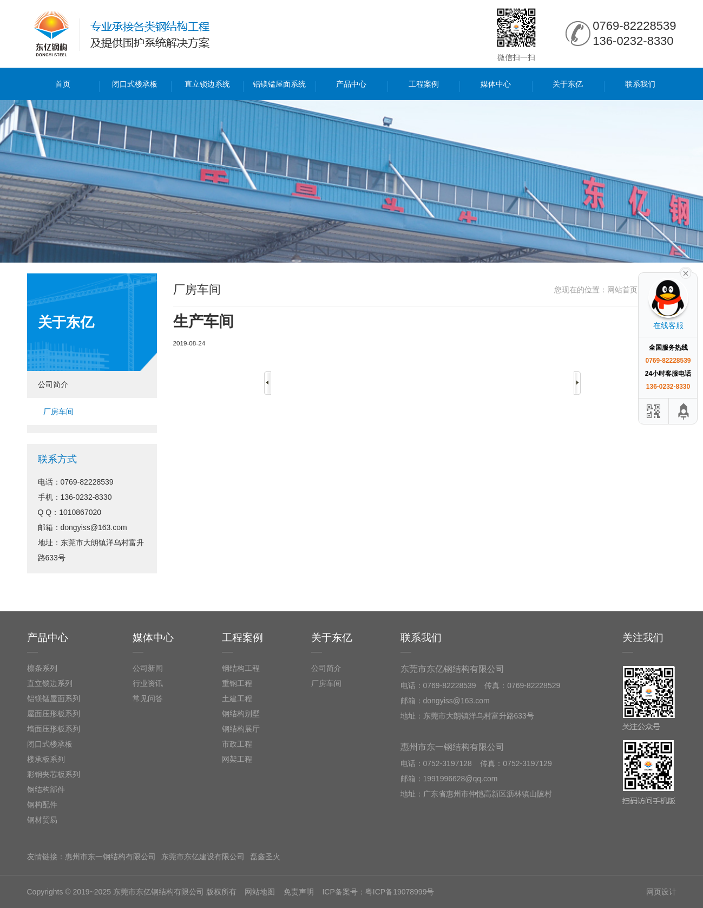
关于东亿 (568, 84)
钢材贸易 (42, 819)
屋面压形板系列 (53, 713)
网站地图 (260, 891)
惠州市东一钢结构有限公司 (110, 856)
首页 (62, 84)
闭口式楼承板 (134, 84)
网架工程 (237, 759)
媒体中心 (496, 84)
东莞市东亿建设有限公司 (203, 856)
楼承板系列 (46, 759)
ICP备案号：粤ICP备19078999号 (378, 891)
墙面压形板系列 (53, 728)
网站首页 (622, 289)
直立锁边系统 (207, 84)
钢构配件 (42, 804)
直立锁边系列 (50, 683)
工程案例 (424, 84)
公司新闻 (148, 668)
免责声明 (299, 891)
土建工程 (237, 698)
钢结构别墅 (241, 713)
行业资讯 (148, 683)
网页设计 (661, 891)
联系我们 (640, 84)
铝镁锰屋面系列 (53, 698)
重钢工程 (237, 683)
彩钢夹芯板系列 (53, 774)
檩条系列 (42, 668)
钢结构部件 (46, 789)
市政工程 (237, 744)
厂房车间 (58, 411)
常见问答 (148, 698)
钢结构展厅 (241, 728)
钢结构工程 (241, 668)
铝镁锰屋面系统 (279, 84)
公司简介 (53, 384)
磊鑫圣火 (265, 856)
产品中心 (351, 84)
